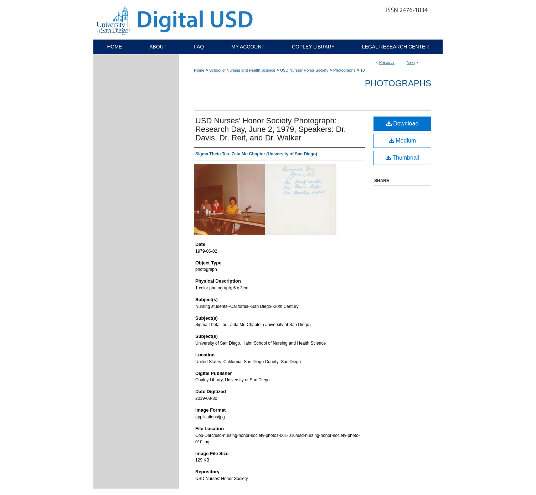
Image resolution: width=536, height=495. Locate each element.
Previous (387, 62)
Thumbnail (402, 158)
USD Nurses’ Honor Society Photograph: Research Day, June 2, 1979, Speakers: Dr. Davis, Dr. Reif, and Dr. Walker (270, 129)
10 (362, 70)
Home (199, 70)
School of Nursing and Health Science (242, 70)
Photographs (344, 70)
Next (411, 62)
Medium (402, 141)
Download (402, 123)
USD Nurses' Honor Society (304, 70)
